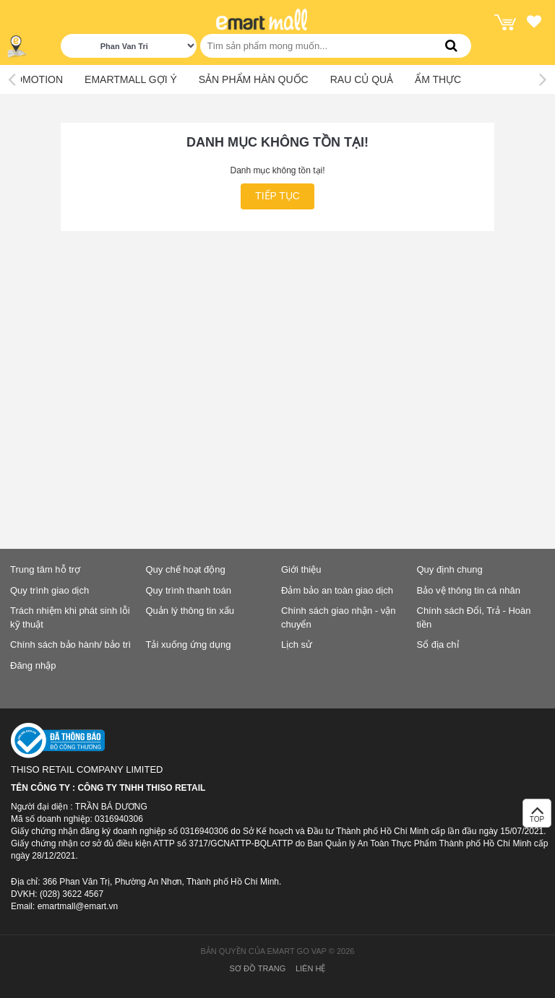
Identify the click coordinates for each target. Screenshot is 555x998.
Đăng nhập (33, 665)
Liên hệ (310, 968)
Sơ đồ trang (258, 968)
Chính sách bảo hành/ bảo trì (70, 644)
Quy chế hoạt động (185, 569)
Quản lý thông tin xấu (190, 610)
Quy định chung (450, 569)
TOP (537, 817)
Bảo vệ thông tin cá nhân (468, 590)
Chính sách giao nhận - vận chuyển (338, 617)
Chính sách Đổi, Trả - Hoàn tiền (474, 617)
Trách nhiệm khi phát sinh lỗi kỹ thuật (70, 617)
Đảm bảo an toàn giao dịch (337, 590)
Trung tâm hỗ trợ (45, 569)
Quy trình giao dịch (49, 590)
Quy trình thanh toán (189, 590)
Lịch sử (296, 644)
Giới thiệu (301, 569)
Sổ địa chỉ (438, 644)
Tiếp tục (277, 195)
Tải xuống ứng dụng (188, 644)
